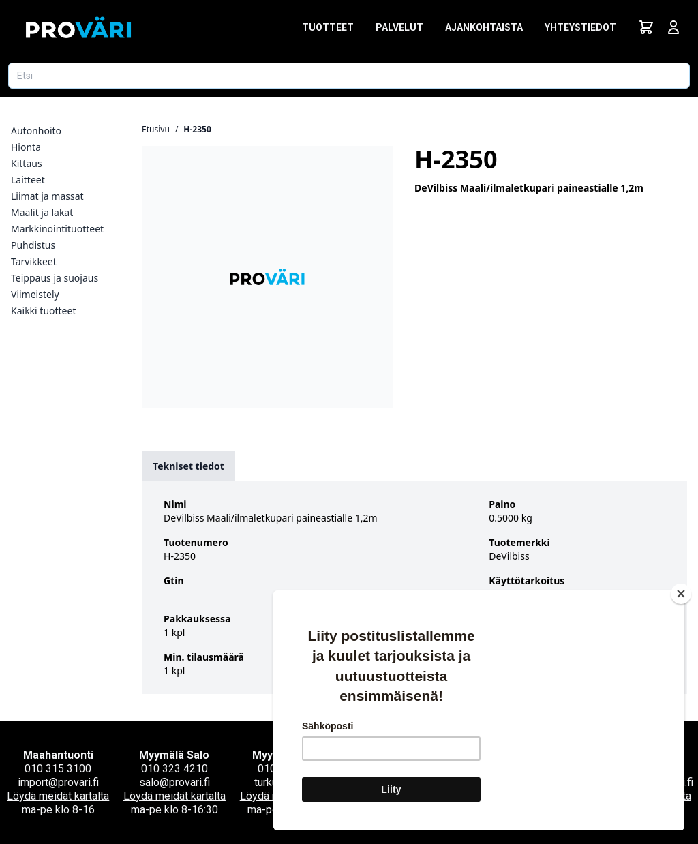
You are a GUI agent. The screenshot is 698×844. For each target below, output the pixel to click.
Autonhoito (36, 130)
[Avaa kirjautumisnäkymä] (673, 27)
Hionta (26, 146)
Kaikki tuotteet (43, 310)
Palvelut (399, 27)
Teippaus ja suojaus (54, 277)
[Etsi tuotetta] (349, 76)
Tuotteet (328, 27)
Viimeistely (35, 294)
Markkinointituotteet (57, 228)
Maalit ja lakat (42, 212)
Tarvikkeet (34, 261)
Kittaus (26, 163)
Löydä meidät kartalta (58, 795)
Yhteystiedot (580, 27)
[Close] (681, 594)
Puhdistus (33, 245)
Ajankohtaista (484, 27)
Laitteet (28, 179)
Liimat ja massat (47, 196)
